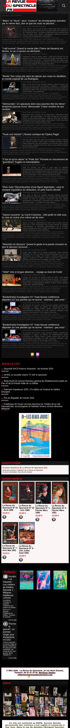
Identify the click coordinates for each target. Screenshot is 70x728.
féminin (21, 178)
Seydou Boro (37, 237)
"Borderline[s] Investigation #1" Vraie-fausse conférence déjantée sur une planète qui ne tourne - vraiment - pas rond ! (33, 298)
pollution (31, 318)
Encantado (29, 95)
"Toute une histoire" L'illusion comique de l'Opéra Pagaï (30, 134)
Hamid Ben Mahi (49, 40)
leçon (26, 265)
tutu (48, 182)
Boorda (25, 93)
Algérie (25, 286)
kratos (12, 127)
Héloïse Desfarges (57, 234)
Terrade (32, 182)
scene (29, 43)
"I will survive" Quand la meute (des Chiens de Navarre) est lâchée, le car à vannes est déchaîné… (32, 49)
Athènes (26, 124)
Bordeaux (40, 176)
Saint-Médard (21, 43)
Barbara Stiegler (35, 124)
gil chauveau (37, 40)
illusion (28, 150)
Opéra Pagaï (13, 152)
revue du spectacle (60, 41)
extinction (21, 316)
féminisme (14, 67)
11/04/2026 (7, 598)
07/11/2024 (7, 640)
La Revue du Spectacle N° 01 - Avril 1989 (10, 507)
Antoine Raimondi (29, 232)
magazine (20, 41)
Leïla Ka (54, 178)
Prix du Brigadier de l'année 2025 (19, 400)
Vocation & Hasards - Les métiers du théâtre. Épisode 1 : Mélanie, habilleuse (9, 586)
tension (47, 43)
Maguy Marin (33, 97)
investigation (52, 316)
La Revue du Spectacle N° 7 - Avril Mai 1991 (10, 548)
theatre (53, 43)
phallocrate (19, 208)
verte (58, 237)
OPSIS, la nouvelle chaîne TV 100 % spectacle (25, 377)
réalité (21, 152)
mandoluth (21, 290)
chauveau (55, 38)
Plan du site (22, 676)
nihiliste (11, 208)
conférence (56, 261)
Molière (4, 208)
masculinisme (15, 69)
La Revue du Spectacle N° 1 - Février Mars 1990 (43, 509)
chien (57, 65)
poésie (27, 180)
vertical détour (37, 319)
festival (37, 234)
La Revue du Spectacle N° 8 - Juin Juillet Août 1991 (26, 549)
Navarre (44, 69)
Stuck (42, 43)
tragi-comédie (32, 209)
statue (17, 209)
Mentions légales (47, 673)
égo (8, 206)
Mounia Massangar (32, 41)
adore (25, 176)
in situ (33, 150)
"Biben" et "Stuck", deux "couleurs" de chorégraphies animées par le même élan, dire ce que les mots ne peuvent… (34, 22)
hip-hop (26, 288)
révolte (49, 41)
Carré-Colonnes (45, 38)
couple (20, 40)
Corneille (56, 149)
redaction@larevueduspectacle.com (35, 675)
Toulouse (49, 99)
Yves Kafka (61, 43)
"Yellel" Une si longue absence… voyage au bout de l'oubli (32, 272)
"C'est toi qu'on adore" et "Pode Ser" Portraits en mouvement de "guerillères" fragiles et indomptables (35, 160)
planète (24, 318)
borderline (26, 314)
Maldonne (5, 180)
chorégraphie (7, 40)
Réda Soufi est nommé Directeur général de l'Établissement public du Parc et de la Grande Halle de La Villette (34, 384)
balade (39, 232)
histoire (21, 150)
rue (54, 152)
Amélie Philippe (28, 65)
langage (20, 265)
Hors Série (33, 288)
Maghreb (13, 290)
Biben (36, 38)
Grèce (53, 125)
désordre (5, 263)
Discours (13, 263)
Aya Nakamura (28, 38)
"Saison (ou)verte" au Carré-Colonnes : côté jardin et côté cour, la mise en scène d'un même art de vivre (34, 216)
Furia (35, 95)
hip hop (58, 40)
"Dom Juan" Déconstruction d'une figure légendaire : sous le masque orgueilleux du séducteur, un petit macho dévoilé (33, 188)
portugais (39, 180)
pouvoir (56, 127)
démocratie (30, 125)
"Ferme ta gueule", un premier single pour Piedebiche (9, 631)
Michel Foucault (42, 265)
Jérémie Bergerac (8, 235)
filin (30, 40)
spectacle (35, 43)
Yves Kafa (54, 182)
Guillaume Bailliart (47, 263)
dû (33, 234)
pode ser (20, 180)
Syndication (34, 676)
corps (15, 40)
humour (45, 67)
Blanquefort (46, 124)
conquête (46, 204)
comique (49, 149)
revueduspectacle (8, 43)
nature (42, 235)
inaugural (58, 263)
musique (42, 41)
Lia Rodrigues (15, 97)
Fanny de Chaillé (23, 263)
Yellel (48, 292)
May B (41, 97)
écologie (14, 316)
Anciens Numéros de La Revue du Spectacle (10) (24, 468)
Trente (44, 182)
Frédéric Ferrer (31, 316)
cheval (12, 234)
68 (23, 261)
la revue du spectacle (57, 67)
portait (32, 180)
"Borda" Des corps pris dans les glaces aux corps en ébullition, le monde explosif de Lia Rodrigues (34, 77)
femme (21, 67)
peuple (49, 127)
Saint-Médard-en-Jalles (24, 267)
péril (19, 318)
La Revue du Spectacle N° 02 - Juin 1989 (26, 507)
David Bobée (55, 204)
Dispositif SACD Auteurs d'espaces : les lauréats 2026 (28, 371)
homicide (38, 67)
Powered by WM (46, 676)
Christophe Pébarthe (17, 125)
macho (50, 206)
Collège (48, 261)
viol (47, 71)
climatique (6, 316)
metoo (64, 206)
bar (24, 149)
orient (42, 290)
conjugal (63, 65)
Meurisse (24, 69)
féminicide (6, 67)
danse (26, 40)
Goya (50, 95)
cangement (35, 314)
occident (36, 290)
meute (31, 69)
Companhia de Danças (10, 95)
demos (37, 125)
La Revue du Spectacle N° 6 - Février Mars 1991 (59, 509)
